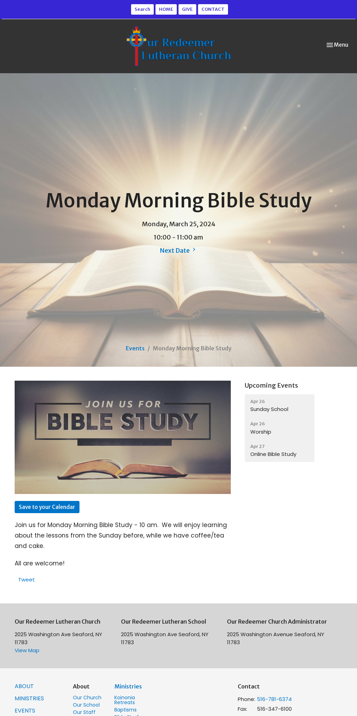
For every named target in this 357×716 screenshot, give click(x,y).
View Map (27, 650)
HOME (166, 9)
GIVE (187, 9)
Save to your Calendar (47, 507)
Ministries (128, 686)
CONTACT (213, 9)
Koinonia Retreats (124, 700)
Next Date (178, 250)
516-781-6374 (274, 699)
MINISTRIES (29, 698)
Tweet (26, 579)
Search (142, 9)
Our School (86, 704)
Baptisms (125, 709)
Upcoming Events (271, 385)
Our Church (87, 697)
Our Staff (84, 712)
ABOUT (24, 686)
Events (135, 348)
